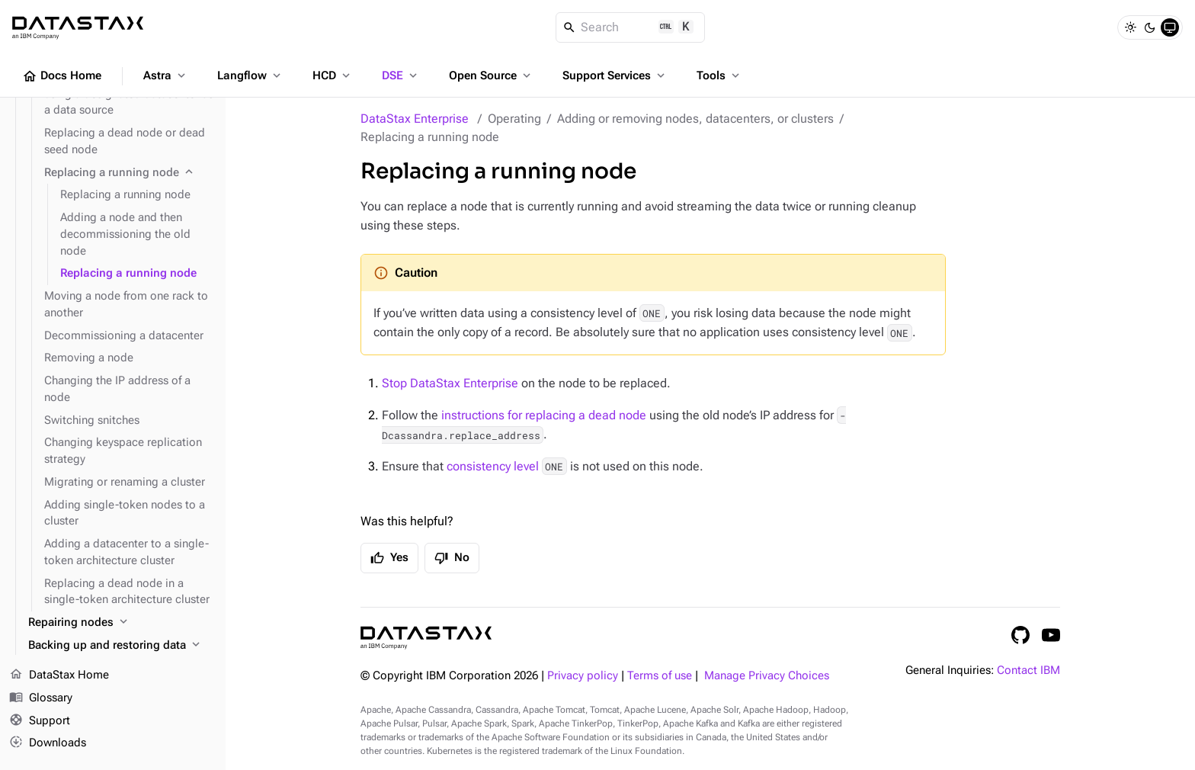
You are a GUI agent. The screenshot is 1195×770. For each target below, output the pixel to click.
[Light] (1130, 27)
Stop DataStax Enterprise (450, 383)
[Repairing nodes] (120, 622)
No (451, 558)
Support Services (615, 75)
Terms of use (659, 675)
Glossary (40, 698)
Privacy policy (582, 675)
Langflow (250, 75)
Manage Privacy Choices (766, 675)
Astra (165, 75)
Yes (389, 558)
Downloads (47, 743)
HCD (332, 75)
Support (39, 721)
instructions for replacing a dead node (543, 415)
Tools (719, 75)
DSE (401, 75)
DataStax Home (59, 675)
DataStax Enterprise (414, 118)
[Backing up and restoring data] (120, 645)
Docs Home (61, 76)
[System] (1170, 27)
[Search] (631, 27)
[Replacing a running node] (128, 173)
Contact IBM (1028, 670)
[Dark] (1150, 27)
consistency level (493, 466)
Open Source (491, 75)
